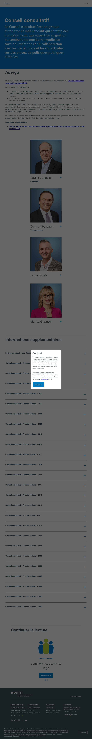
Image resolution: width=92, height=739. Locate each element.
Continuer (31, 375)
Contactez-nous (29, 370)
